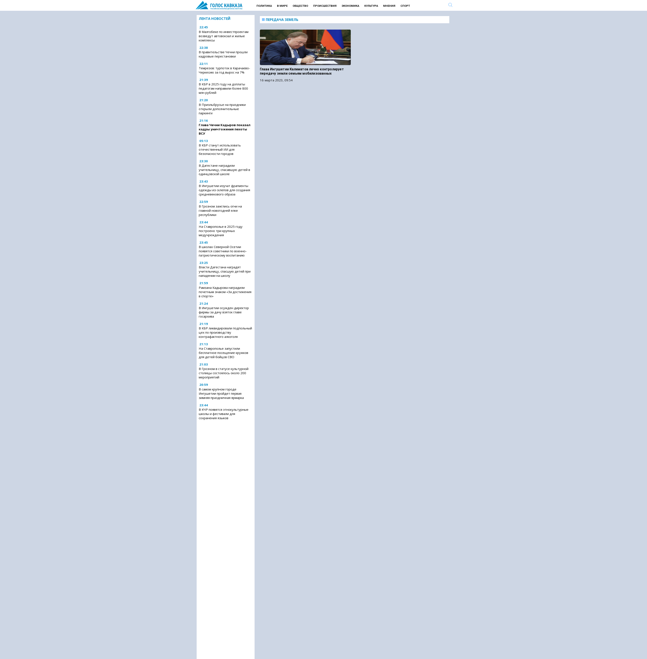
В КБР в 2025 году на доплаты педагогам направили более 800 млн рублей (223, 88)
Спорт (405, 5)
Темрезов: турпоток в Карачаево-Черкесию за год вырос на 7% (224, 70)
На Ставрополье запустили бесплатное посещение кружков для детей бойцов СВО (223, 352)
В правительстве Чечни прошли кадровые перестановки (223, 54)
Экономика (350, 5)
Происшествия (325, 5)
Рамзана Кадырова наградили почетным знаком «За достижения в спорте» (225, 291)
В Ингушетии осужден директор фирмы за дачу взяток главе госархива (224, 312)
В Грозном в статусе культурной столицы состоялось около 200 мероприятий (223, 373)
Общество (300, 5)
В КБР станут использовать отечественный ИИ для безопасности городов (220, 149)
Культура (371, 5)
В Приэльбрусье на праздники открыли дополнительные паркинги (222, 108)
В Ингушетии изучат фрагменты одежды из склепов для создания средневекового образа (224, 190)
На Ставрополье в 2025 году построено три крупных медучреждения (221, 230)
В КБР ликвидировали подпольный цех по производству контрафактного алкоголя (225, 332)
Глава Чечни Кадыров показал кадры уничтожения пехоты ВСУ (224, 129)
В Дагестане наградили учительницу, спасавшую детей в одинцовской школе (224, 169)
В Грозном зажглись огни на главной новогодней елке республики (220, 210)
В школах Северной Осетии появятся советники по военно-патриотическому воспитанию (223, 251)
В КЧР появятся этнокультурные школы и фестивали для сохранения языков (223, 413)
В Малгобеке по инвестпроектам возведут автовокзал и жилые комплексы (223, 36)
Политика (264, 5)
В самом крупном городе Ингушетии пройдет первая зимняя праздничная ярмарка (221, 393)
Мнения (389, 5)
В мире (282, 5)
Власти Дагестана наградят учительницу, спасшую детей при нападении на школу (225, 271)
